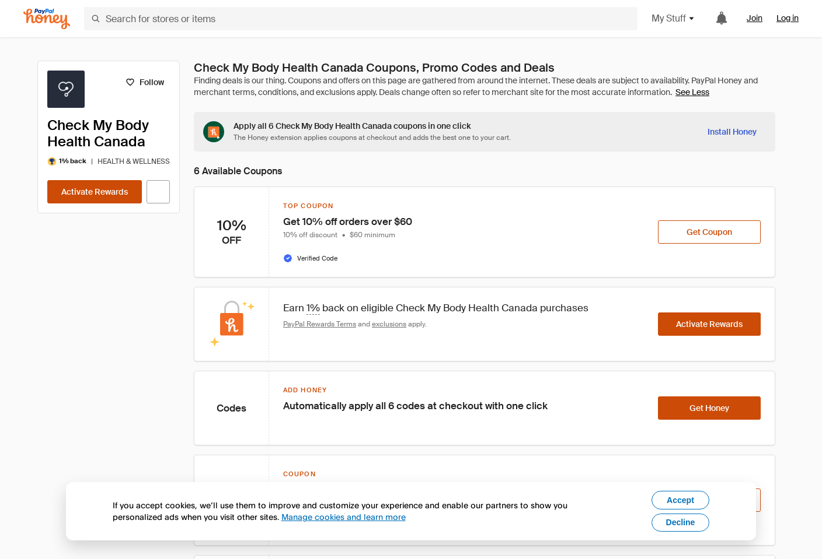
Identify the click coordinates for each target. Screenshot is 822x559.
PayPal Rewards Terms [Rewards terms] (319, 324)
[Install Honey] (732, 131)
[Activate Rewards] (94, 191)
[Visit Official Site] (158, 191)
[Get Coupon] (709, 232)
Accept (680, 500)
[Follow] (144, 82)
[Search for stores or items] (361, 18)
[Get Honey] (709, 408)
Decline (680, 522)
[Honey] (46, 19)
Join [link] (754, 18)
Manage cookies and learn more (343, 517)
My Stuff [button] (673, 18)
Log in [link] (787, 18)
